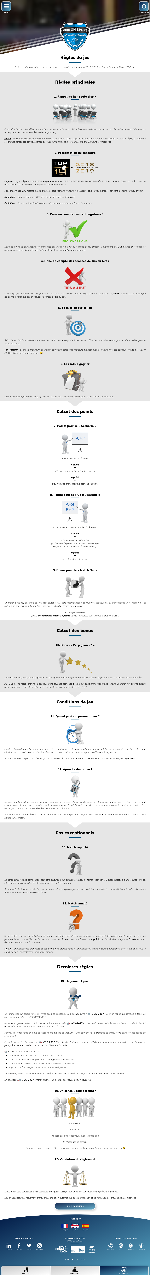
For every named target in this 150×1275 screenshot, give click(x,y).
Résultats (26, 1271)
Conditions (141, 1247)
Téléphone (110, 1247)
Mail (121, 1247)
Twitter (29, 1247)
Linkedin (9, 1247)
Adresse (131, 1247)
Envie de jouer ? (75, 1206)
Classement (75, 1271)
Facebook (19, 1247)
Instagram (39, 1247)
